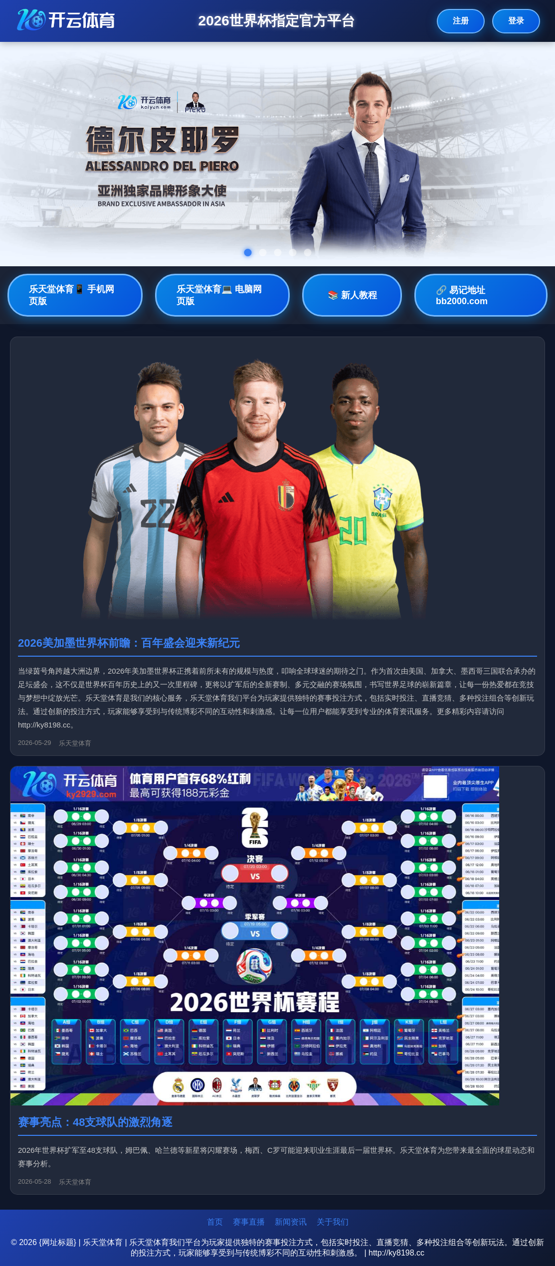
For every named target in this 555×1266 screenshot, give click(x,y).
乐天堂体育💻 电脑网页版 (219, 295)
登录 (516, 20)
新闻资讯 (291, 1222)
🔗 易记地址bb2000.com (462, 295)
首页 (215, 1222)
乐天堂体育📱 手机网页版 (71, 295)
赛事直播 (249, 1222)
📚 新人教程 (352, 295)
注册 (461, 20)
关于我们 (333, 1222)
